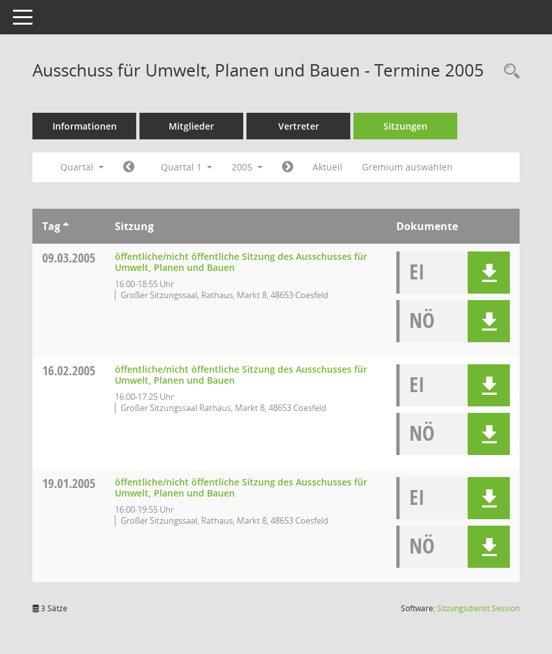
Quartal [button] (82, 167)
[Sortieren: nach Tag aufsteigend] (66, 226)
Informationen (85, 126)
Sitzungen (405, 126)
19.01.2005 (68, 483)
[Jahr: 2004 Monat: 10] (129, 167)
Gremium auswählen (407, 167)
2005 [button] (247, 167)
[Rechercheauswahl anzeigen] (509, 71)
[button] (489, 272)
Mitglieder (191, 126)
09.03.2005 (68, 257)
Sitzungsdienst (478, 608)
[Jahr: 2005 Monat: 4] (287, 167)
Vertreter (298, 126)
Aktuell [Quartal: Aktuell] (327, 167)
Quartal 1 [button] (186, 167)
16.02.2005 (68, 370)
